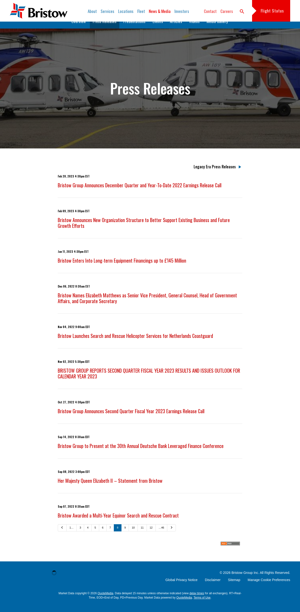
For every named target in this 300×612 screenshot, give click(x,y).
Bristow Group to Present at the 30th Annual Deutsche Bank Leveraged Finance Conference (141, 453)
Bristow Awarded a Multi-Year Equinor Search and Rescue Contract (118, 522)
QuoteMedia (105, 600)
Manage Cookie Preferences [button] (269, 587)
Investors (181, 11)
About (92, 11)
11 (142, 535)
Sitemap (234, 587)
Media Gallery (217, 29)
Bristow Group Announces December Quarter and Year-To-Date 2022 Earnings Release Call (139, 192)
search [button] (242, 11)
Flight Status (272, 11)
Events (158, 29)
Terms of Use (202, 605)
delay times (197, 600)
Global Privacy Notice (181, 587)
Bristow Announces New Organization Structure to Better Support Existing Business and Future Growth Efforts (144, 230)
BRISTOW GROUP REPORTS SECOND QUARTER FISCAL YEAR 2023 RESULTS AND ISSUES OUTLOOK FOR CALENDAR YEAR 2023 (149, 380)
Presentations (134, 29)
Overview (78, 29)
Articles (176, 29)
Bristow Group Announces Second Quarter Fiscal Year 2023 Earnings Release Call (131, 418)
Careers (226, 11)
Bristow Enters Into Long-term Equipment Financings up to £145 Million (122, 267)
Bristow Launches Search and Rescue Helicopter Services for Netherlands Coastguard (135, 343)
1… (71, 535)
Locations (125, 11)
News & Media (160, 11)
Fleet (141, 11)
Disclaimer (212, 587)
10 (133, 535)
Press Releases (104, 29)
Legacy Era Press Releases (215, 174)
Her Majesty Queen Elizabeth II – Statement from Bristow (110, 488)
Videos (194, 29)
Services (107, 11)
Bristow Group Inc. (245, 580)
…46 (161, 535)
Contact (210, 11)
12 (151, 535)
